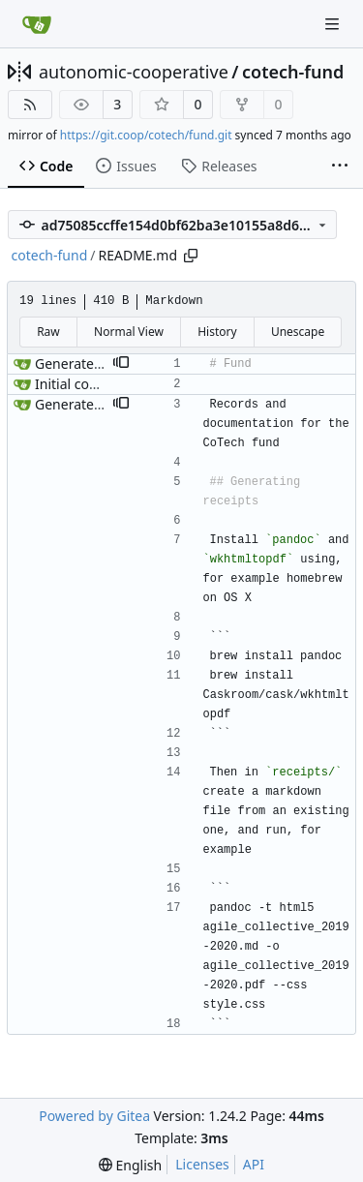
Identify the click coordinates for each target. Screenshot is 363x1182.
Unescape (297, 331)
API (253, 1164)
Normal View (129, 331)
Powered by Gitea (94, 1115)
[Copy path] (190, 255)
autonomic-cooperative (133, 71)
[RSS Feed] (30, 104)
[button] (121, 364)
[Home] (37, 24)
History (216, 331)
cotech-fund (293, 71)
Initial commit (79, 384)
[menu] (130, 1165)
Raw (48, 331)
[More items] (339, 166)
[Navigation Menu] (334, 24)
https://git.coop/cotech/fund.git (146, 135)
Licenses (202, 1164)
